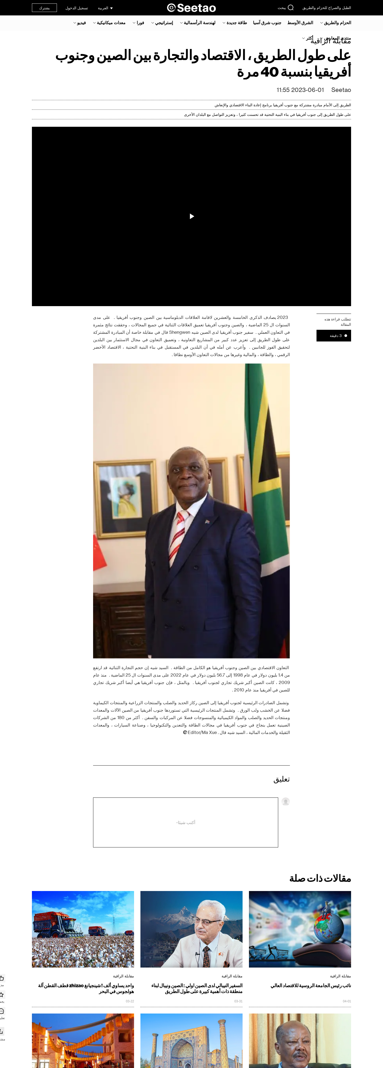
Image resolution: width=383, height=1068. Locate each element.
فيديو (81, 22)
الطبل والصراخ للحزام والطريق (326, 7)
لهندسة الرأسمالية (199, 22)
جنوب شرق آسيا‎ (267, 22)
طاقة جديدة (237, 22)
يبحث (286, 7)
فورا (140, 22)
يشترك (44, 8)
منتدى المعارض (337, 38)
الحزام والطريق (337, 22)
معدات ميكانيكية (111, 22)
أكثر (309, 38)
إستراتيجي (164, 22)
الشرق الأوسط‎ (300, 22)
